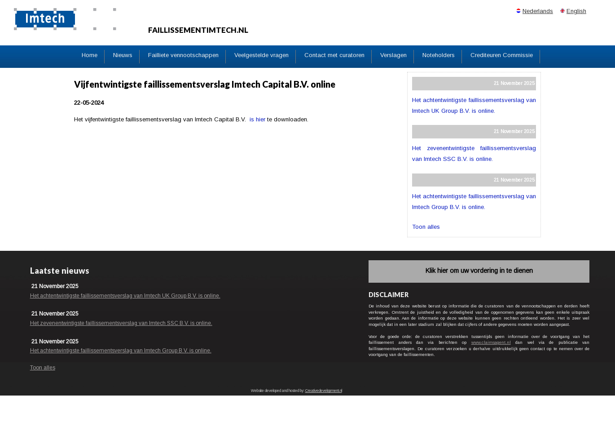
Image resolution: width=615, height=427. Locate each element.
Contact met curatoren (334, 55)
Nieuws (122, 55)
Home (89, 55)
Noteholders (438, 55)
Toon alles (426, 226)
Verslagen (393, 55)
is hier (257, 119)
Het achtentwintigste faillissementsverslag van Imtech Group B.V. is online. (120, 350)
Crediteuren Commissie (501, 55)
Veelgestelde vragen (261, 55)
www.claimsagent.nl (491, 342)
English (576, 11)
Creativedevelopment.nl (323, 391)
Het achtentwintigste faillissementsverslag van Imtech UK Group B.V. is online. (125, 296)
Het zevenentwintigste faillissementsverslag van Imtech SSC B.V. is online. (121, 323)
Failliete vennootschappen (183, 55)
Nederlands (538, 11)
